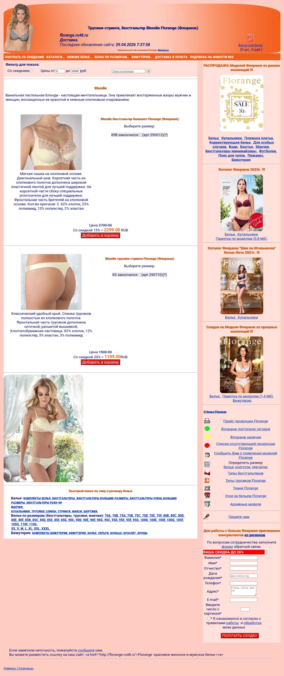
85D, (43, 520)
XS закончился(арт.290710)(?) (139, 275)
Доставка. (69, 40)
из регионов (254, 535)
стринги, (65, 511)
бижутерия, (78, 533)
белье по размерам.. (95, 56)
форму (227, 546)
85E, (50, 520)
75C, (138, 515)
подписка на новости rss (191, 56)
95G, (136, 520)
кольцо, (116, 533)
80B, (167, 515)
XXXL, (46, 528)
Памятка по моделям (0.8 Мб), (241, 238)
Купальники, (248, 234)
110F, (25, 524)
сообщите (86, 652)
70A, (108, 515)
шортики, (90, 511)
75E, (153, 515)
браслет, (130, 533)
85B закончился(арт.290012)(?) (139, 135)
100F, (162, 520)
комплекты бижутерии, (50, 533)
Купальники (248, 317)
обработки (253, 624)
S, (18, 528)
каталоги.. (47, 56)
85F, (57, 520)
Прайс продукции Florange (245, 421)
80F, (21, 520)
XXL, (38, 528)
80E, (14, 520)
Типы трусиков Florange (245, 480)
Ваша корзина (250, 43)
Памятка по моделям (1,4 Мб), (248, 396)
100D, (144, 520)
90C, (72, 520)
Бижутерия (242, 400)
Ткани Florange (245, 488)
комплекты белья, (37, 498)
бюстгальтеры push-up (44, 502)
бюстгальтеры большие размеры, (103, 498)
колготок (242, 467)
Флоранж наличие (245, 437)
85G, (64, 520)
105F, (180, 520)
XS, (14, 528)
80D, (181, 515)
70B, (116, 515)
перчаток (260, 467)
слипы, (52, 511)
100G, (171, 520)
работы (232, 624)
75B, (131, 515)
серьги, (104, 533)
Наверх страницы (19, 670)
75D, (145, 515)
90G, (100, 520)
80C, (174, 515)
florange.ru (163, 50)
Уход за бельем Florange (245, 496)
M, (23, 528)
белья (229, 467)
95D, (115, 520)
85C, (36, 520)
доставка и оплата (155, 56)
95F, (129, 520)
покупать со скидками (6, 56)
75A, (123, 515)
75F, (160, 515)
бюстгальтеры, (64, 498)
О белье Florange (214, 411)
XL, (31, 528)
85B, (28, 520)
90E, (86, 520)
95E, (122, 520)
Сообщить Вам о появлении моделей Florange (245, 455)
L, (27, 528)
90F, (93, 520)
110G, (33, 524)
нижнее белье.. (68, 56)
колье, (93, 533)
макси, (77, 511)
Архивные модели (245, 504)
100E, (153, 520)
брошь (143, 533)
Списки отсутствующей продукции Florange (245, 446)
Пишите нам (238, 517)
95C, (108, 520)
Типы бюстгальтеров (245, 473)
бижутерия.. (132, 56)
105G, (15, 524)
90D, (79, 520)
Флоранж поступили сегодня (245, 429)
